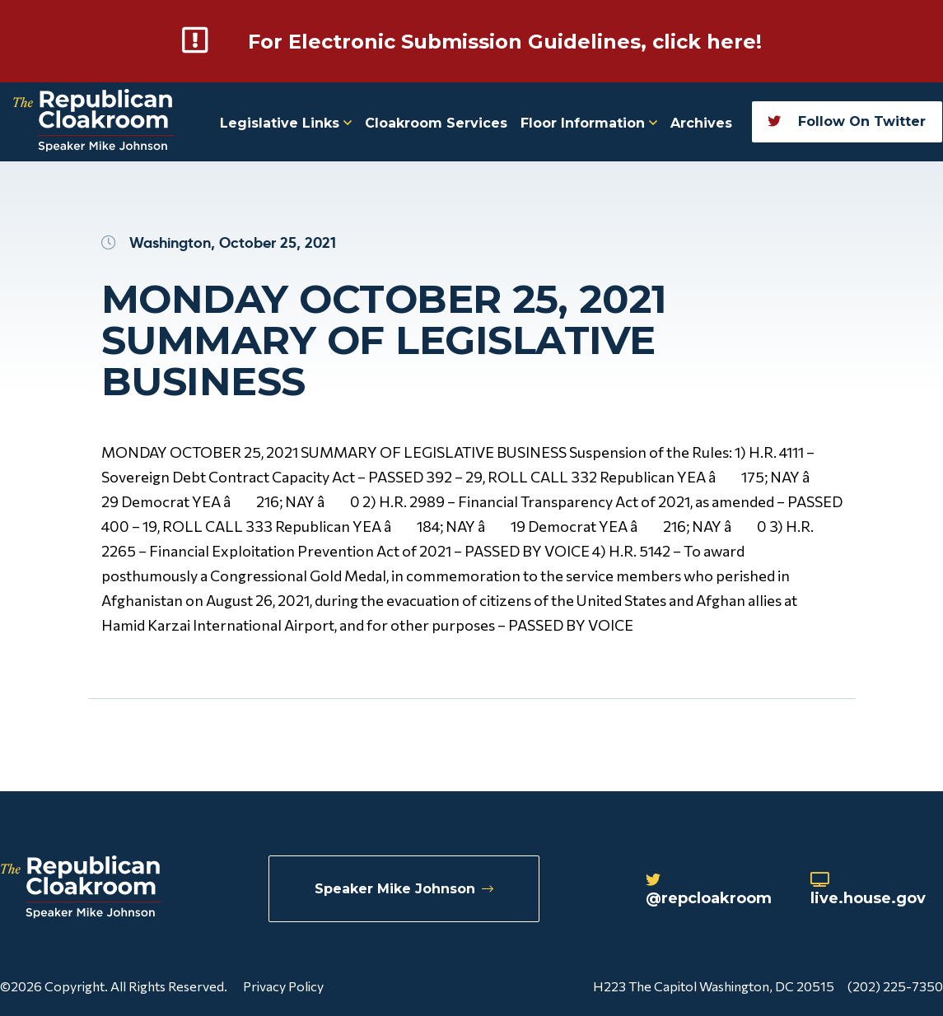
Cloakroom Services (436, 123)
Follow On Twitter (847, 121)
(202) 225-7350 (895, 986)
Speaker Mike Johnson (404, 889)
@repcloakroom (709, 890)
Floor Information (589, 123)
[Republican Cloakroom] (93, 122)
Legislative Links (286, 123)
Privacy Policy (283, 986)
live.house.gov (868, 890)
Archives (701, 123)
